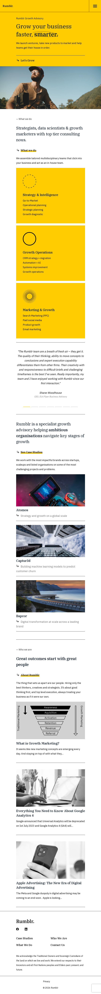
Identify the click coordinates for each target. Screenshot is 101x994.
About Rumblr (27, 675)
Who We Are (59, 938)
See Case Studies (29, 452)
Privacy (46, 981)
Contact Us (58, 945)
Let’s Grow (26, 60)
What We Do (24, 945)
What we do (26, 150)
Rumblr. (8, 6)
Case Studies (24, 938)
